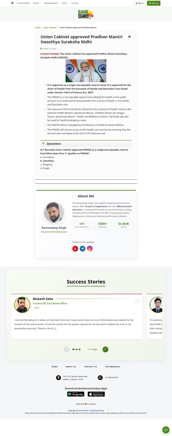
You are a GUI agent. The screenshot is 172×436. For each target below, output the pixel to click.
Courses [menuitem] (74, 3)
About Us (71, 384)
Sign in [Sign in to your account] (140, 3)
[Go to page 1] (73, 366)
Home (38, 27)
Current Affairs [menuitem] (23, 3)
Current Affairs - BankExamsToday (90, 427)
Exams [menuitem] (36, 3)
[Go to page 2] (76, 366)
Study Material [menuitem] (50, 3)
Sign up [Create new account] (153, 3)
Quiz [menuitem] (64, 3)
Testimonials (112, 384)
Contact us (90, 384)
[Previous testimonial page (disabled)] (66, 366)
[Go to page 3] (79, 366)
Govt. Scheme (50, 27)
